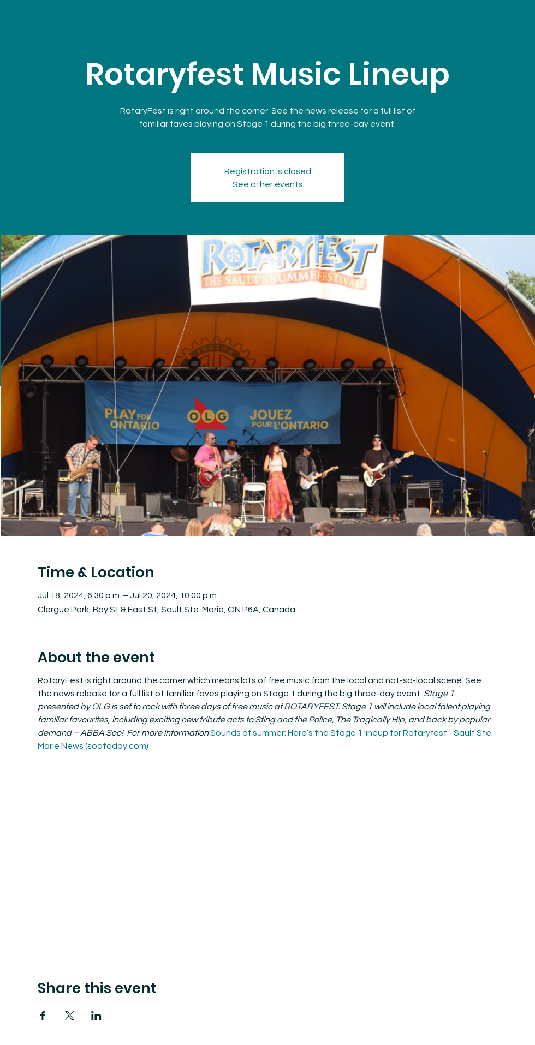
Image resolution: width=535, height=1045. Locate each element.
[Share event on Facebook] (43, 1015)
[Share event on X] (69, 1015)
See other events (268, 184)
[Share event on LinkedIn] (96, 1015)
